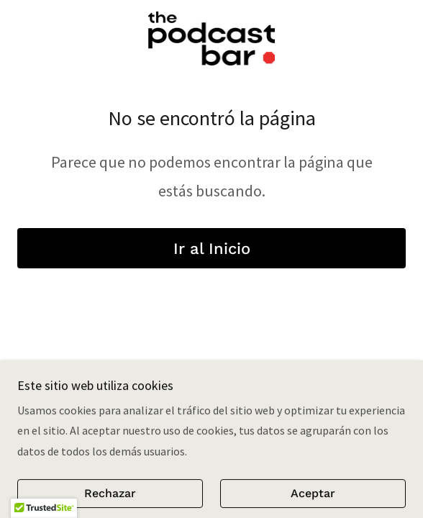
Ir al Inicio (211, 249)
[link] (212, 38)
